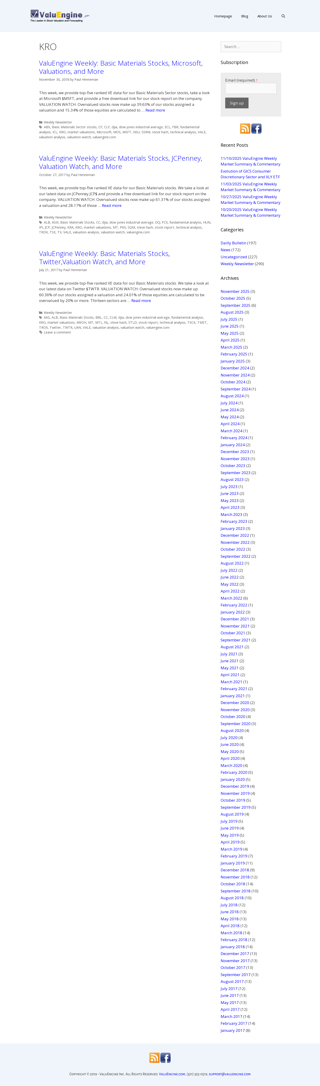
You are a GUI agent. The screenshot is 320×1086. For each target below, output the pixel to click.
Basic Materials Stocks (77, 222)
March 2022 (231, 598)
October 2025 (233, 298)
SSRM (146, 132)
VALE (202, 132)
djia (114, 127)
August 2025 (232, 312)
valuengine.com (104, 137)
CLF (107, 127)
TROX (43, 232)
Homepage (223, 16)
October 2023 (233, 465)
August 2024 (232, 395)
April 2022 (230, 591)
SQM (131, 227)
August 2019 (232, 814)
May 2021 (230, 667)
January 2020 (233, 779)
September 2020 (236, 723)
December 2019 (235, 786)
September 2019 (236, 807)
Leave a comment (57, 332)
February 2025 (234, 354)
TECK (191, 322)
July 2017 (229, 988)
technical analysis (183, 132)
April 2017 (230, 1009)
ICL (55, 132)
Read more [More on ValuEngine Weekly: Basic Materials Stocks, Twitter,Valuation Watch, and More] (141, 300)
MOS (117, 132)
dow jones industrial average (141, 127)
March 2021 (231, 681)
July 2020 (229, 737)
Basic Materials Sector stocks (74, 127)
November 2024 (235, 375)
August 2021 (232, 646)
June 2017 (230, 995)
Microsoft (104, 132)
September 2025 (236, 305)
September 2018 (236, 891)
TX (59, 232)
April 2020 (230, 758)
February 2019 (234, 856)
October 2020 (233, 716)
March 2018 (231, 932)
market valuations (81, 132)
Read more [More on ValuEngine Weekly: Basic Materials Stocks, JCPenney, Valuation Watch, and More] (112, 205)
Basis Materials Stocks (77, 317)
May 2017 (230, 1002)
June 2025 (230, 326)
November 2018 (235, 877)
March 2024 (231, 430)
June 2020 (230, 744)
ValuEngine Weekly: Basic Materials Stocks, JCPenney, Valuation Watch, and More (120, 162)
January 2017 (233, 1030)
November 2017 (235, 960)
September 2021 (236, 640)
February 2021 (234, 688)
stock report (164, 227)
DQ (157, 222)
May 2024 (230, 416)
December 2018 (235, 870)
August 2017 (232, 981)
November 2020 (235, 709)
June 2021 (230, 660)
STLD (132, 322)
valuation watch (79, 137)
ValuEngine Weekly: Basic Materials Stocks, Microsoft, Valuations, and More (121, 67)
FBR (175, 127)
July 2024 (229, 403)
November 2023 (235, 458)
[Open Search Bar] (283, 16)
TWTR (67, 327)
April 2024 (230, 423)
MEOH (81, 322)
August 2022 (232, 563)
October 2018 (233, 883)
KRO (62, 132)
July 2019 (229, 821)
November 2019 (235, 793)
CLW (113, 317)
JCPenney (59, 227)
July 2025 (229, 319)
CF (100, 127)
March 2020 (231, 765)
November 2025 (235, 291)
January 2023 (233, 528)
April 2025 (230, 340)
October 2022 (233, 549)
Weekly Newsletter (58, 122)
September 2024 (236, 389)
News (225, 249)
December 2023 (235, 451)
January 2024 (233, 444)
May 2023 (230, 500)
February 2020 (234, 772)
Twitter (55, 327)
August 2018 (232, 897)
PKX (123, 227)
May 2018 (230, 918)
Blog (244, 16)
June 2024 (230, 409)
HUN (206, 222)
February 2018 (234, 939)
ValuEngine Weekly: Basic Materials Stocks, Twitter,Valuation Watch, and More (104, 257)
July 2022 (229, 570)
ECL (167, 127)
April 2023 (230, 507)
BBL (98, 317)
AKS (47, 317)
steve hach (160, 132)
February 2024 (234, 437)
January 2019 (233, 863)
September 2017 (236, 974)
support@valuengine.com (230, 1074)
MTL (98, 322)
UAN (77, 327)
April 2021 (230, 674)
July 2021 (229, 653)
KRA (70, 227)
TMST (202, 322)
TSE (53, 232)
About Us (264, 16)
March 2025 (231, 347)
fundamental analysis (185, 222)
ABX (47, 127)
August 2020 (232, 730)
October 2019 (233, 800)
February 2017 (234, 1023)
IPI (41, 227)
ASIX (55, 222)
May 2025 (230, 333)
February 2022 (234, 605)
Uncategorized (234, 256)
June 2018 (230, 911)
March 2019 (231, 849)
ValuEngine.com (172, 1074)
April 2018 (230, 925)
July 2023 (229, 486)
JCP (47, 227)
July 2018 (229, 904)
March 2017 (231, 1016)
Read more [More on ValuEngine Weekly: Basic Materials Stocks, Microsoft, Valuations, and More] (155, 110)
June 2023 (230, 493)
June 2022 (230, 577)
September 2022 (236, 556)
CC (98, 222)
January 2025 (233, 361)
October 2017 (233, 967)
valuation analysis (52, 137)
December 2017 (235, 953)
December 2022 (235, 535)
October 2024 (233, 381)
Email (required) (241, 80)
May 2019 (230, 835)
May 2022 (230, 584)
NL (106, 322)
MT (115, 227)
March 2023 (231, 514)
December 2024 (235, 368)
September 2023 (236, 472)
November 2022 (235, 542)
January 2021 (233, 695)
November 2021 (235, 626)
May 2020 (230, 751)
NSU (136, 132)
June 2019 (230, 828)
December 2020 (235, 702)
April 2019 (230, 842)
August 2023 (232, 479)
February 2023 (234, 521)
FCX (165, 222)
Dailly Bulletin (233, 242)
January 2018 (233, 946)
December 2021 (235, 619)
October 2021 (233, 632)
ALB (47, 222)
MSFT (126, 132)
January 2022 (233, 612)
